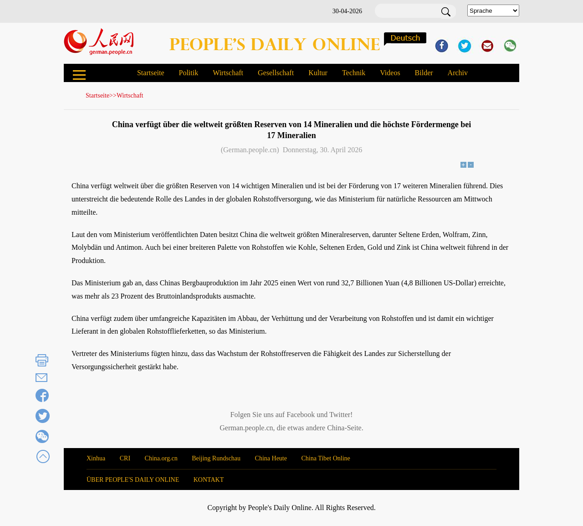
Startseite (150, 73)
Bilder (424, 73)
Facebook (300, 414)
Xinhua (96, 458)
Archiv (458, 73)
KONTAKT (209, 479)
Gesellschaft (276, 73)
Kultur (317, 73)
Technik (353, 73)
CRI (125, 458)
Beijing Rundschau (216, 458)
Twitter (339, 414)
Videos (390, 73)
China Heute (271, 458)
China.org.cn (161, 458)
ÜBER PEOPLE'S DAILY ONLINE (133, 479)
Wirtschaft (228, 73)
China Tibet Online (325, 458)
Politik (188, 73)
